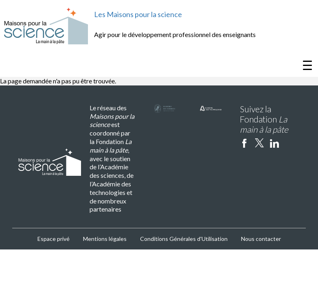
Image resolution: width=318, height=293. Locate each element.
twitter (259, 142)
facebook (244, 142)
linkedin (274, 142)
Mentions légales (105, 238)
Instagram (289, 142)
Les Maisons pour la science (138, 14)
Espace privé (53, 238)
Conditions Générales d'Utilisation (184, 238)
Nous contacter (261, 238)
